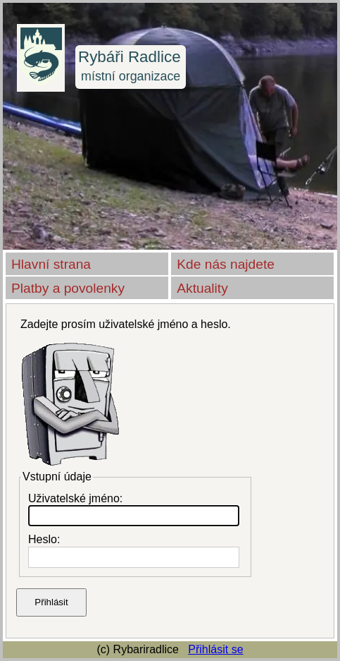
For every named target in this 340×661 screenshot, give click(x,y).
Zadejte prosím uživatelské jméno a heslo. (125, 324)
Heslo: (44, 539)
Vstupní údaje (57, 477)
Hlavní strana (51, 264)
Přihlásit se (215, 649)
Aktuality (202, 288)
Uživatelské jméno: (75, 498)
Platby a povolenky (68, 288)
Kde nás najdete (226, 264)
